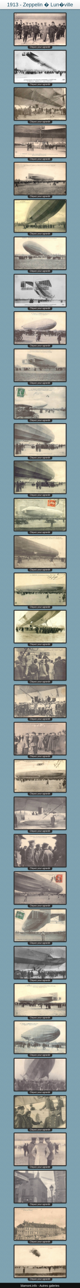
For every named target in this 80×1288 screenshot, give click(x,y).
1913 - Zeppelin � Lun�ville (40, 4)
